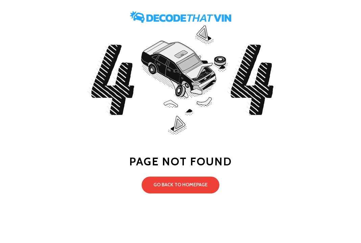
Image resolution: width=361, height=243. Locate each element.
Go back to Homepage (180, 185)
